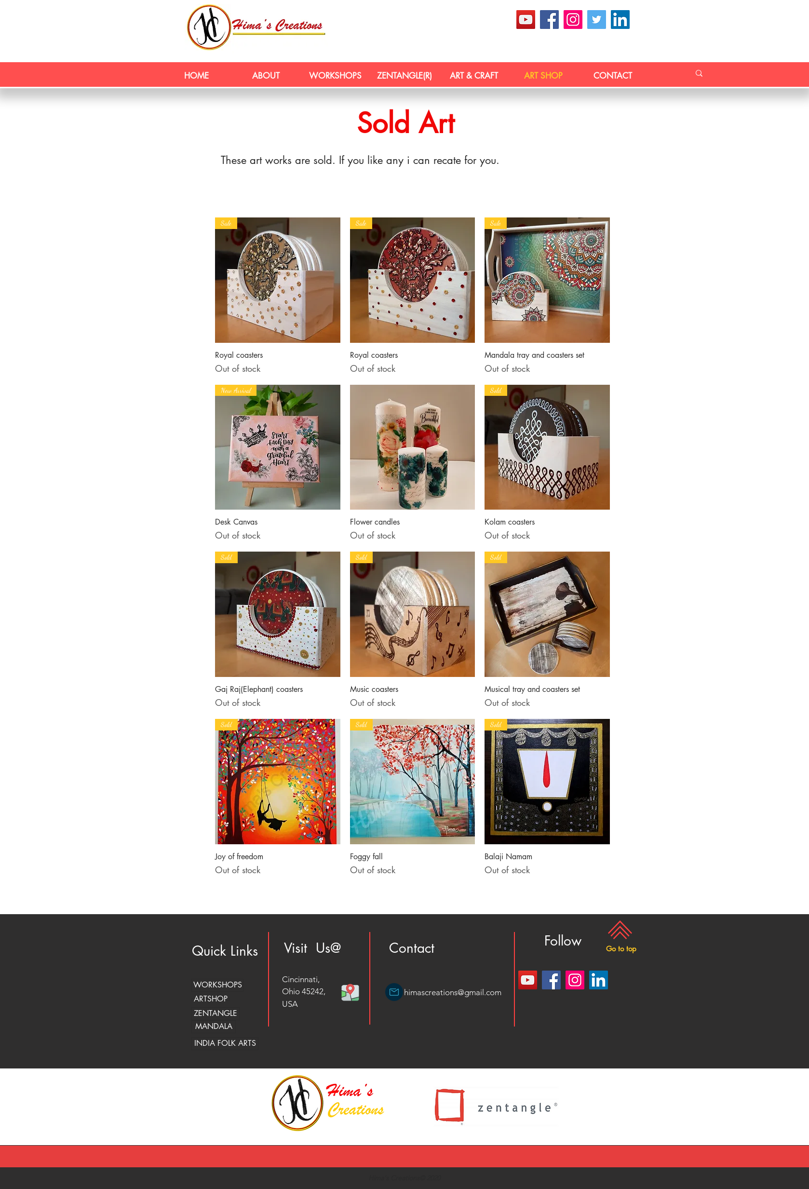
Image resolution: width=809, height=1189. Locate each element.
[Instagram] (573, 19)
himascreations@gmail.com (452, 992)
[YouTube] (525, 19)
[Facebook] (549, 19)
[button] (621, 949)
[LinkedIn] (620, 19)
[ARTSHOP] (210, 999)
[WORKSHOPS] (217, 985)
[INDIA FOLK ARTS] (224, 1043)
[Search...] (699, 73)
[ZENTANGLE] (215, 1013)
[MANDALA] (213, 1026)
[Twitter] (596, 19)
